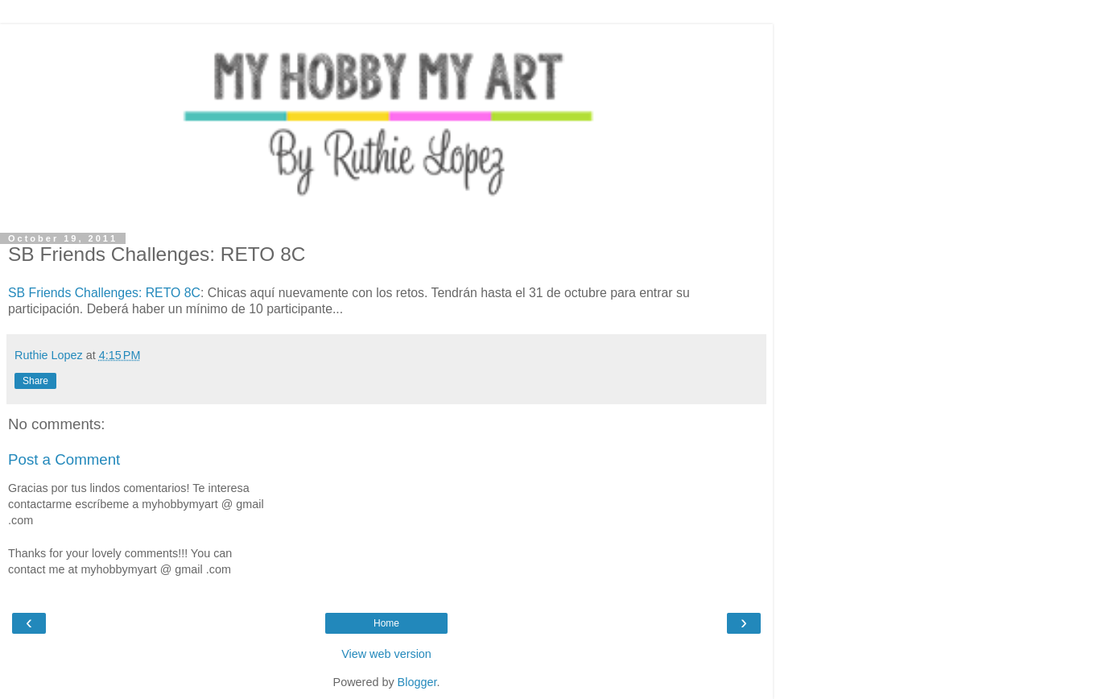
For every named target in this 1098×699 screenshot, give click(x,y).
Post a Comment (64, 459)
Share (35, 381)
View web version (386, 653)
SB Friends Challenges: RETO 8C (104, 293)
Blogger (417, 682)
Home (386, 623)
